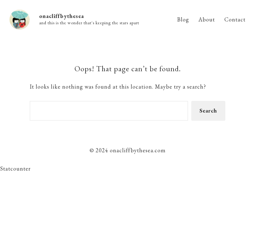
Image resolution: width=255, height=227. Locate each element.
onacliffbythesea (61, 16)
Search (208, 110)
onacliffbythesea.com (137, 150)
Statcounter (15, 168)
